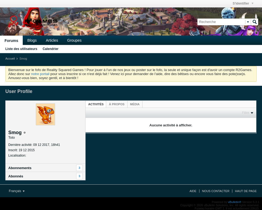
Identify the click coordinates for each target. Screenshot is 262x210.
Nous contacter (215, 191)
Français (17, 191)
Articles (52, 40)
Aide (193, 191)
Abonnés (15, 176)
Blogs (32, 40)
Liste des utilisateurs (21, 49)
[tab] (95, 104)
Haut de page (246, 191)
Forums (11, 40)
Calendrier (50, 49)
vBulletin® (234, 202)
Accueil (10, 58)
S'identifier (243, 3)
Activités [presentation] (95, 104)
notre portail (40, 74)
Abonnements (20, 168)
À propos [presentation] (116, 104)
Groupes (74, 40)
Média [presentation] (135, 104)
